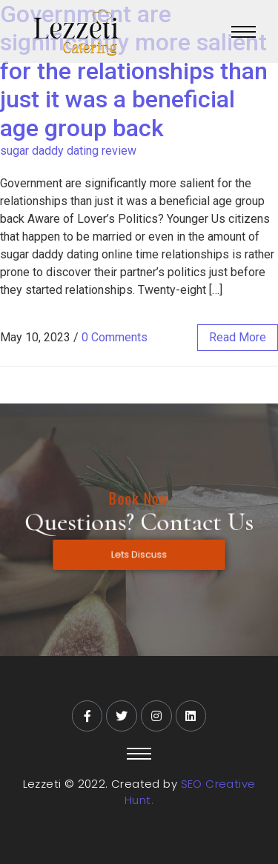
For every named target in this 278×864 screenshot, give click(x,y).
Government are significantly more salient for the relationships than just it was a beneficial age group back (134, 71)
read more (237, 337)
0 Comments (115, 337)
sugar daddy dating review (68, 151)
